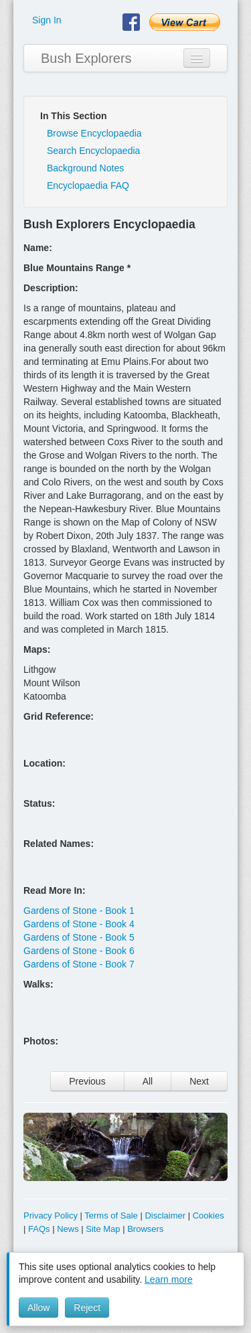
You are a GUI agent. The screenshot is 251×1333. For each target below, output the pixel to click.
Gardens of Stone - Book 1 (79, 910)
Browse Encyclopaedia (94, 133)
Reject (87, 1307)
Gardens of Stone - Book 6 (79, 950)
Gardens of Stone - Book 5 (79, 937)
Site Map (103, 1229)
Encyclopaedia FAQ (88, 185)
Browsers (145, 1229)
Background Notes (85, 168)
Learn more (169, 1279)
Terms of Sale (110, 1215)
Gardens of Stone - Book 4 (79, 924)
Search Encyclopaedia (93, 150)
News (68, 1229)
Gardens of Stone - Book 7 (79, 964)
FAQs (39, 1229)
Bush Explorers (86, 58)
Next (199, 1081)
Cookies (208, 1215)
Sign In (47, 20)
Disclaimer (165, 1215)
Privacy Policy (50, 1215)
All (148, 1081)
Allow (38, 1307)
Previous (87, 1081)
